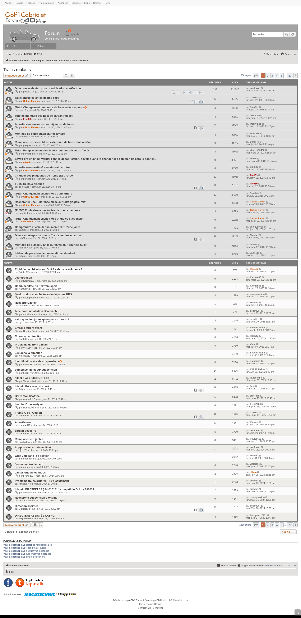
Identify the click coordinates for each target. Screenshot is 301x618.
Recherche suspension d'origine (36, 497)
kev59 (253, 158)
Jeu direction (23, 277)
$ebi (25, 373)
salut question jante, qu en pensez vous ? (42, 319)
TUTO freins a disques (29, 184)
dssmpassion (30, 297)
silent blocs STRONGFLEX (32, 378)
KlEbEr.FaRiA (257, 369)
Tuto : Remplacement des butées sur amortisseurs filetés (52, 150)
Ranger (254, 422)
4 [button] (277, 75)
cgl (20, 322)
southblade (29, 314)
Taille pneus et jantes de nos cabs (37, 97)
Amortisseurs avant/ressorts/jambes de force (44, 124)
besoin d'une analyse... (30, 404)
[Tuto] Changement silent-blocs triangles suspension (49, 218)
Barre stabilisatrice (27, 396)
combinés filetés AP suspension (36, 369)
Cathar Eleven (30, 101)
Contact (97, 3)
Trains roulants (17, 69)
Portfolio (31, 3)
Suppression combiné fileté (33, 447)
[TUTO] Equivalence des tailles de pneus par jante (47, 210)
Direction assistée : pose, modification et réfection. (48, 88)
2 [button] (267, 75)
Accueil (8, 3)
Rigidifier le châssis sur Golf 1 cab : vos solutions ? (49, 269)
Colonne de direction (28, 336)
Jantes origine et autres (30, 472)
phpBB (130, 600)
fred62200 (28, 407)
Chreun (254, 97)
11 (193, 92)
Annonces (63, 3)
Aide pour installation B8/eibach (36, 311)
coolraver (255, 88)
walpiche (255, 115)
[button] (256, 75)
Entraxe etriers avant (28, 327)
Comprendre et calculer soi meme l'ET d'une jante (47, 227)
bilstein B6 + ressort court (32, 386)
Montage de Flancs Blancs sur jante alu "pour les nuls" (51, 244)
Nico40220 (24, 355)
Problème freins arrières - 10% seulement (42, 480)
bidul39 (254, 167)
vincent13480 (257, 150)
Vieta (252, 344)
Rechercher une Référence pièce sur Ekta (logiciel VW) (51, 201)
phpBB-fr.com (155, 604)
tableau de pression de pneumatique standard (45, 253)
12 (197, 92)
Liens (87, 3)
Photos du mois (46, 3)
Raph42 (23, 339)
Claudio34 (24, 509)
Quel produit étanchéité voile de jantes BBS (43, 294)
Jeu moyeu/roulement (29, 464)
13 (202, 92)
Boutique (75, 3)
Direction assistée (26, 506)
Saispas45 (28, 492)
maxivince (255, 124)
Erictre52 (24, 272)
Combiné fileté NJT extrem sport (36, 286)
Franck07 (28, 476)
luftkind (23, 483)
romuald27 (29, 399)
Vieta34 (27, 348)
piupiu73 (28, 91)
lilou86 (22, 247)
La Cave (23, 230)
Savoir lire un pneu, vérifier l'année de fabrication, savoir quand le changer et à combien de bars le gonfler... (85, 158)
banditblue (29, 153)
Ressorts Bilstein (26, 302)
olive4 (26, 162)
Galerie (19, 3)
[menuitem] (28, 54)
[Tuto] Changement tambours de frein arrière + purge (49, 107)
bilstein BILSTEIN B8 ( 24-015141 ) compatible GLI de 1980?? (54, 489)
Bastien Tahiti (30, 331)
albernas (23, 136)
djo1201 (23, 450)
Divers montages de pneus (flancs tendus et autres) (49, 235)
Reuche (254, 269)
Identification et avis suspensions (37, 361)
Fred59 (27, 119)
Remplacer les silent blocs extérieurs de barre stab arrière (53, 142)
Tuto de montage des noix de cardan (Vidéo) (44, 115)
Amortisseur (23, 422)
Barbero (254, 142)
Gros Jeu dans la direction (32, 455)
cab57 (22, 238)
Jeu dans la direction (28, 352)
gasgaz (27, 145)
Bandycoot (25, 458)
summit (254, 302)
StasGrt (254, 107)
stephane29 (25, 518)
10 (189, 92)
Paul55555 (24, 442)
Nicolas (254, 235)
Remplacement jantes (29, 439)
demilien (254, 319)
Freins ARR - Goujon (28, 412)
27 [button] (290, 75)
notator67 (28, 364)
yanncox (254, 253)
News (108, 3)
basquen (23, 305)
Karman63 (28, 281)
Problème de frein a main (31, 344)
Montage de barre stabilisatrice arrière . (40, 133)
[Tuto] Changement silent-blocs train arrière (43, 193)
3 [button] (272, 75)
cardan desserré (25, 430)
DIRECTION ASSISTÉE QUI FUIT (36, 515)
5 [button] (281, 75)
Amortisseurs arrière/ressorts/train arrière (42, 167)
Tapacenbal (29, 381)
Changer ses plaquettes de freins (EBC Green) (45, 175)
